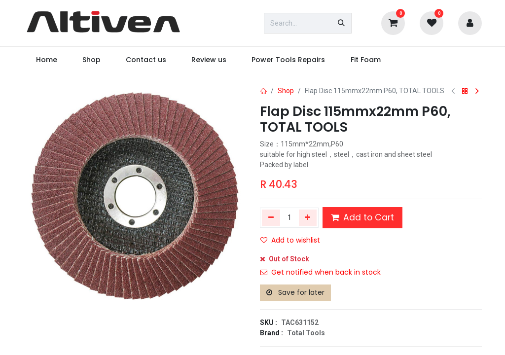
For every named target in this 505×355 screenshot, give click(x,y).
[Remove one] (271, 217)
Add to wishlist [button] (290, 240)
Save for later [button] (295, 292)
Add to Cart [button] (362, 217)
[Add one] (308, 217)
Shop (286, 91)
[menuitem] (46, 60)
